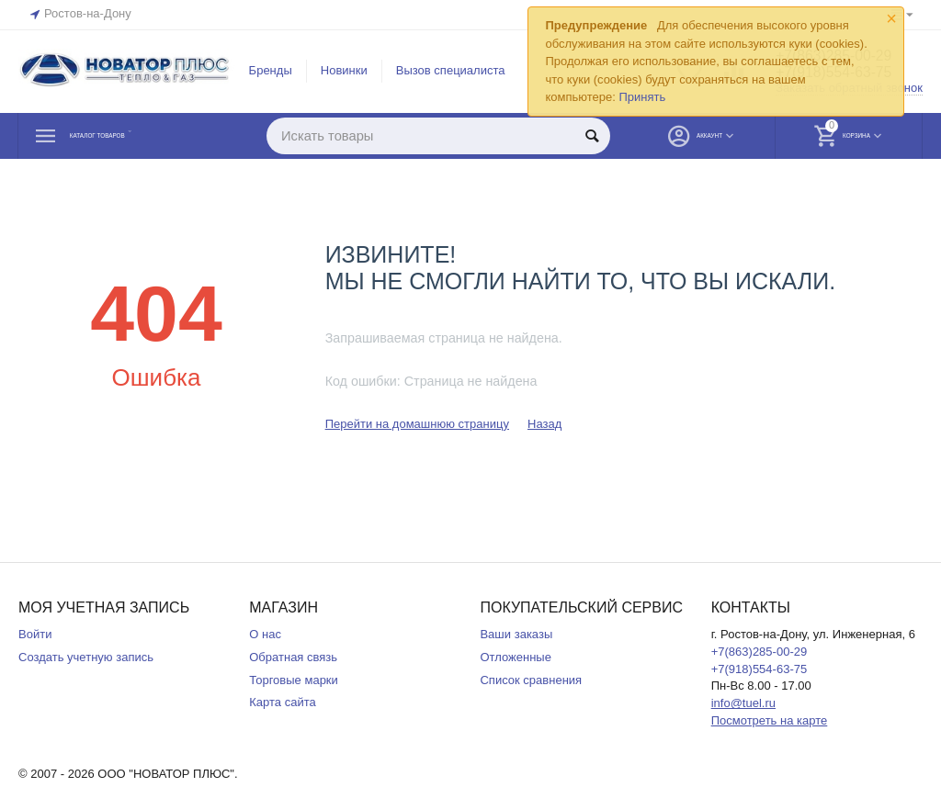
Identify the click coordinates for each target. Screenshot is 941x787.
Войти (34, 634)
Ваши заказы (516, 634)
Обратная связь (293, 657)
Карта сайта (282, 702)
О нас (265, 634)
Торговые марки (293, 680)
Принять (642, 97)
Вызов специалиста (450, 70)
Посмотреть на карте (769, 720)
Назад (544, 424)
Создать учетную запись (85, 657)
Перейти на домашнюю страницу (417, 424)
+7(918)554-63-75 (759, 669)
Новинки (344, 70)
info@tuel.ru (743, 703)
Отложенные (515, 657)
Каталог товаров (129, 136)
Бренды (270, 70)
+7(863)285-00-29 (759, 651)
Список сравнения (531, 680)
